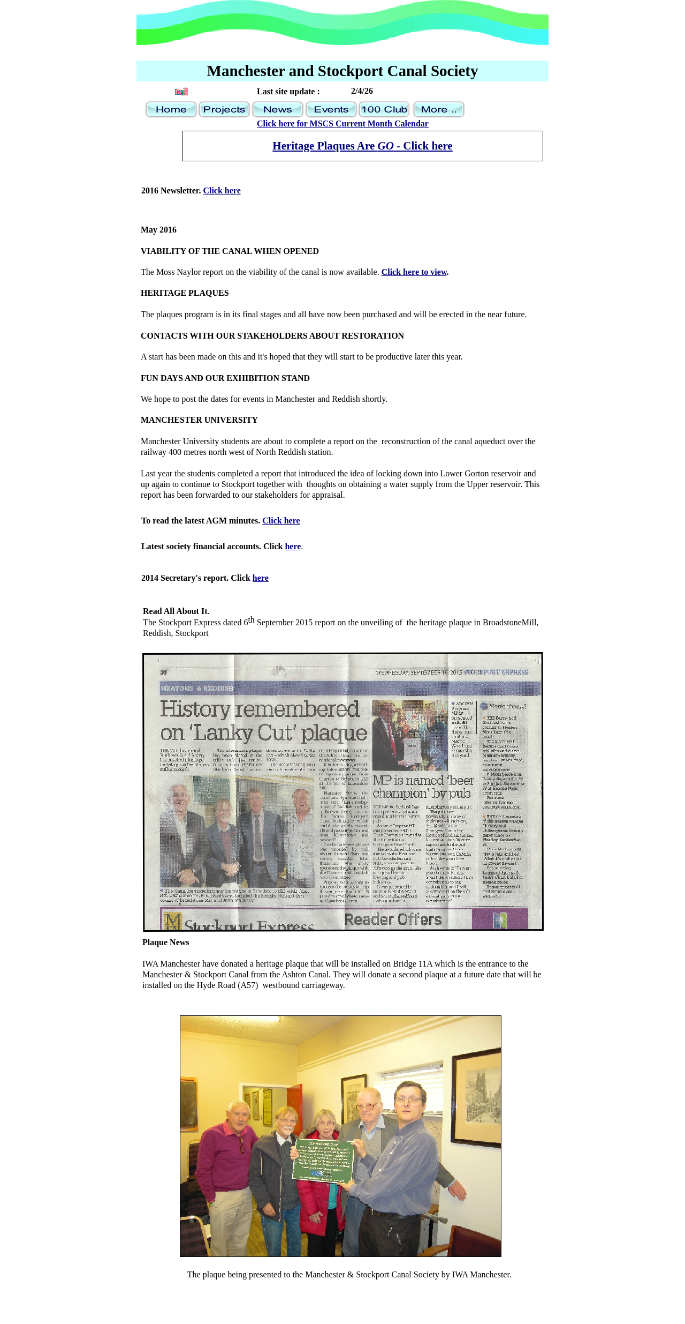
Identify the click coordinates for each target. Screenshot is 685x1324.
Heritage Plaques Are (324, 145)
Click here (281, 520)
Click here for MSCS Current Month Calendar (343, 123)
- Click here (423, 145)
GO (385, 145)
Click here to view (414, 271)
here (293, 546)
